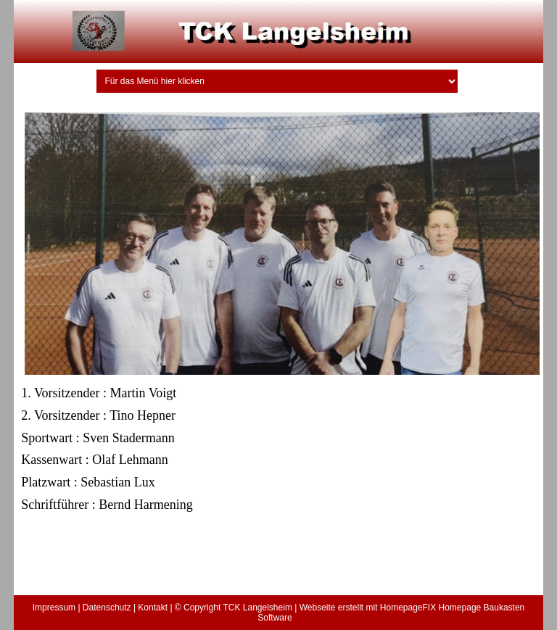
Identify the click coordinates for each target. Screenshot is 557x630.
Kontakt (153, 607)
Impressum (54, 607)
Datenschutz (107, 607)
